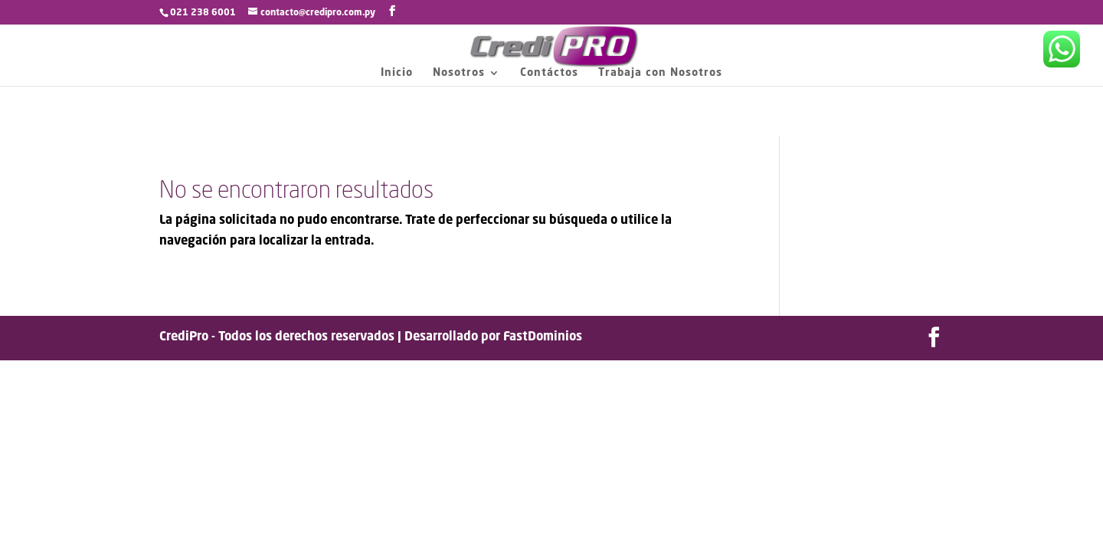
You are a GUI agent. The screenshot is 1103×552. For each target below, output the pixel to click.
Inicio (397, 72)
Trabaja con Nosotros (660, 72)
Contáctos (549, 72)
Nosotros (459, 72)
